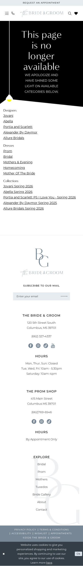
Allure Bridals (13, 138)
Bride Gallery (42, 495)
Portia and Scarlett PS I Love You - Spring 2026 (39, 197)
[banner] (41, 13)
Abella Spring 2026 (18, 192)
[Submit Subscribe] (65, 296)
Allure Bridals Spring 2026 (23, 208)
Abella (8, 121)
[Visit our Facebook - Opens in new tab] (30, 346)
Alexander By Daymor (20, 132)
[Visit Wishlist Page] (76, 13)
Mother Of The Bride (19, 173)
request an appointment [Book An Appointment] (41, 2)
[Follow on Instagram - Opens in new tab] (41, 422)
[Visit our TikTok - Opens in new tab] (45, 346)
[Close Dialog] (4, 554)
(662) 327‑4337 (41, 336)
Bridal (8, 156)
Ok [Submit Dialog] (79, 554)
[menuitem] (7, 13)
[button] (7, 13)
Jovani (8, 115)
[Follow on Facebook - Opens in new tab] (34, 422)
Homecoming (14, 168)
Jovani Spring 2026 (18, 186)
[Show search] (70, 13)
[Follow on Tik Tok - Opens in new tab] (49, 422)
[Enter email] (41, 296)
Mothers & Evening (18, 162)
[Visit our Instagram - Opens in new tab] (38, 346)
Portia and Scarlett (18, 127)
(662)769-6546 (41, 412)
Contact (41, 510)
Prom (7, 151)
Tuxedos (42, 487)
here (49, 562)
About (41, 502)
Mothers (41, 479)
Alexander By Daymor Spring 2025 (30, 203)
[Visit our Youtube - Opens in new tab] (53, 346)
